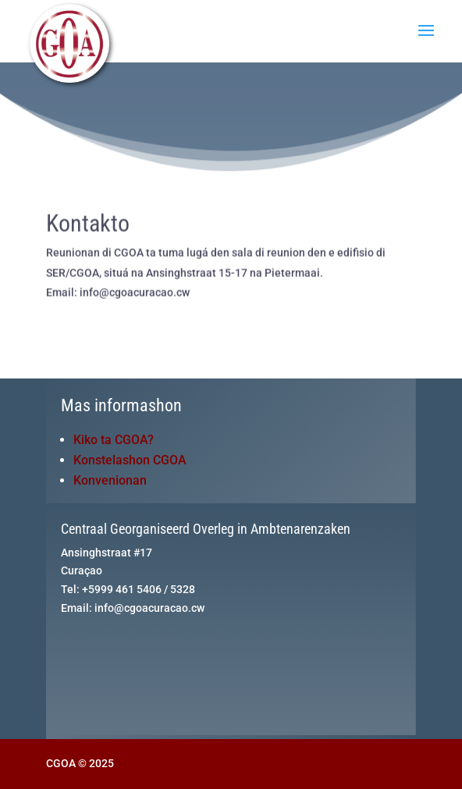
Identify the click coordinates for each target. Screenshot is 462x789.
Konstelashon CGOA (130, 460)
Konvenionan (110, 480)
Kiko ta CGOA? (113, 439)
